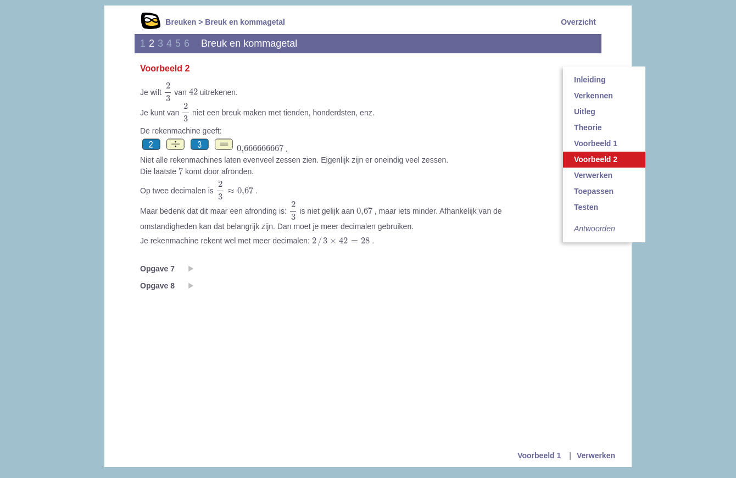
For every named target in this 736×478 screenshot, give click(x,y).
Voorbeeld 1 (595, 143)
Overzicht (578, 22)
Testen (586, 207)
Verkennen (593, 95)
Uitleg (584, 111)
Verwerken (593, 175)
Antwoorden (594, 228)
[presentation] (168, 92)
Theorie (588, 127)
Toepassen (594, 191)
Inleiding (590, 79)
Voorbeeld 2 (595, 159)
